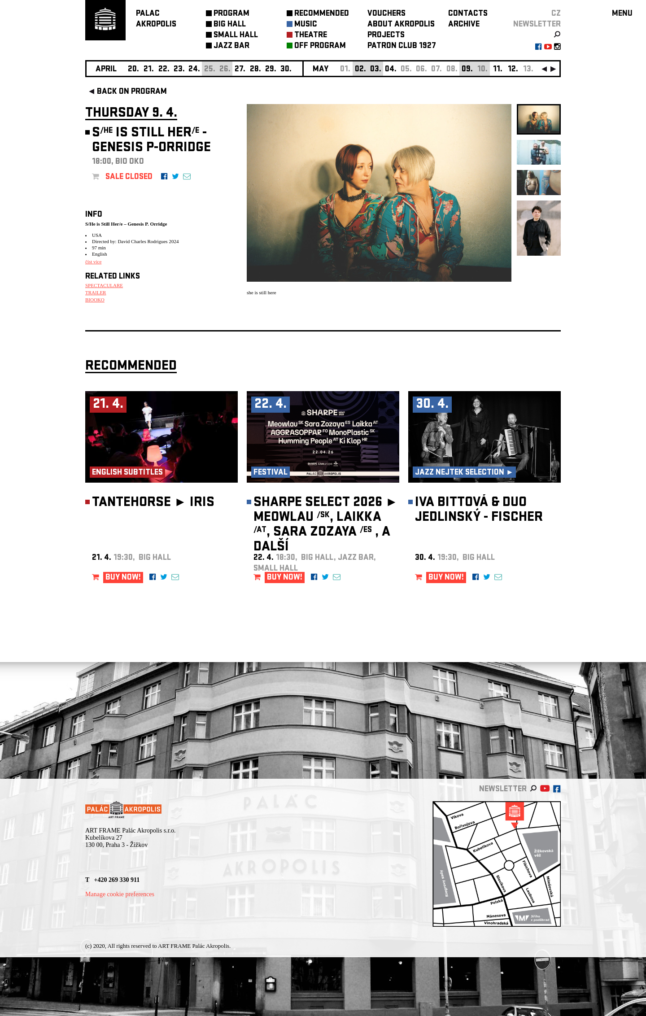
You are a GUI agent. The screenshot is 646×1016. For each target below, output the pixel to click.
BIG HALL (230, 25)
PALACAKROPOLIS (156, 19)
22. (164, 70)
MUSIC (305, 25)
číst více (93, 261)
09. (467, 70)
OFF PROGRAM (320, 46)
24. (194, 70)
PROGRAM (231, 14)
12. (513, 70)
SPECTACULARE (104, 285)
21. (149, 70)
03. (375, 70)
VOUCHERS (386, 14)
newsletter (537, 25)
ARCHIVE (464, 25)
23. (179, 70)
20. (133, 70)
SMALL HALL (236, 36)
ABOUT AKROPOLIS (401, 25)
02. (360, 70)
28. (255, 70)
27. (240, 70)
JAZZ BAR (231, 46)
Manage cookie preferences (119, 894)
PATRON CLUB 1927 (401, 46)
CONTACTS (468, 14)
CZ (556, 14)
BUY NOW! (123, 578)
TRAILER (95, 292)
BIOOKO (95, 299)
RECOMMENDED (321, 14)
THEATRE (310, 36)
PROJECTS (386, 36)
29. (270, 70)
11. (497, 70)
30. (286, 70)
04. (391, 70)
